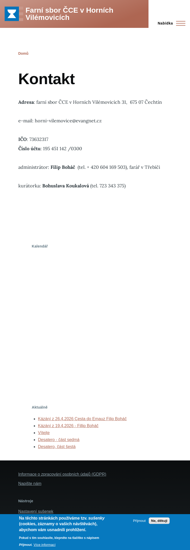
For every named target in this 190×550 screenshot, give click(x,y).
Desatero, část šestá (57, 446)
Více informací (44, 545)
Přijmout (139, 521)
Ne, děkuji (159, 521)
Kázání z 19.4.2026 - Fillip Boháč (68, 426)
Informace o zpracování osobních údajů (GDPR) (62, 474)
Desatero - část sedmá (58, 439)
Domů (23, 53)
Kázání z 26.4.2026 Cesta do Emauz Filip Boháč (82, 419)
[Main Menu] (170, 23)
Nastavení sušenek (35, 511)
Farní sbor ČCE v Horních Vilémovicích (69, 13)
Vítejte (43, 433)
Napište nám (30, 483)
